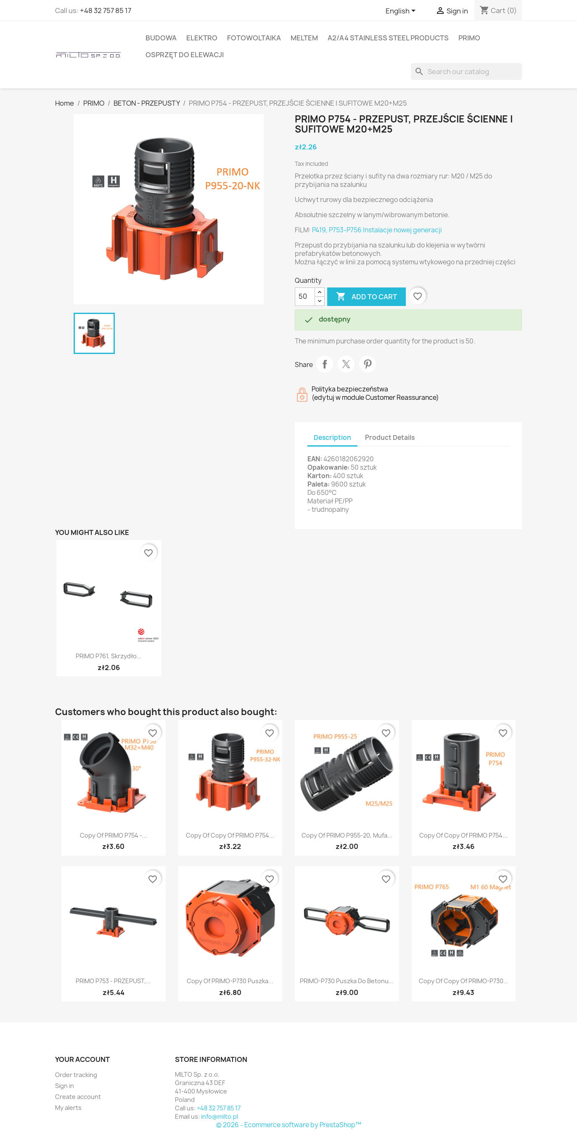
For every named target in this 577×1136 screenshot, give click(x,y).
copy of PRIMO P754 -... (113, 835)
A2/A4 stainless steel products (388, 38)
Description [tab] (332, 437)
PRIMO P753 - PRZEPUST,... (113, 981)
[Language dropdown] (402, 11)
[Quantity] (305, 296)
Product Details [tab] (390, 437)
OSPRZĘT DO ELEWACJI (185, 54)
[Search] (466, 71)
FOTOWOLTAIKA (254, 38)
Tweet (346, 364)
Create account (78, 1097)
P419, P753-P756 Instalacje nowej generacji (377, 230)
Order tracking (76, 1075)
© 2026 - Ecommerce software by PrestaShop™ (288, 1124)
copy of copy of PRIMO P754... (230, 835)
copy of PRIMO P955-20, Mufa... (347, 835)
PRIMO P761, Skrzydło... (109, 656)
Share (324, 364)
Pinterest (367, 364)
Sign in (64, 1086)
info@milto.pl (219, 1116)
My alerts (68, 1108)
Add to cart (366, 296)
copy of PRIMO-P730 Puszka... (230, 981)
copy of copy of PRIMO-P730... (463, 981)
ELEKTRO (201, 38)
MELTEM (304, 38)
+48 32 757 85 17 (105, 10)
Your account (82, 1059)
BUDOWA (161, 38)
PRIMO (469, 38)
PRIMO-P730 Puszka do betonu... (347, 981)
